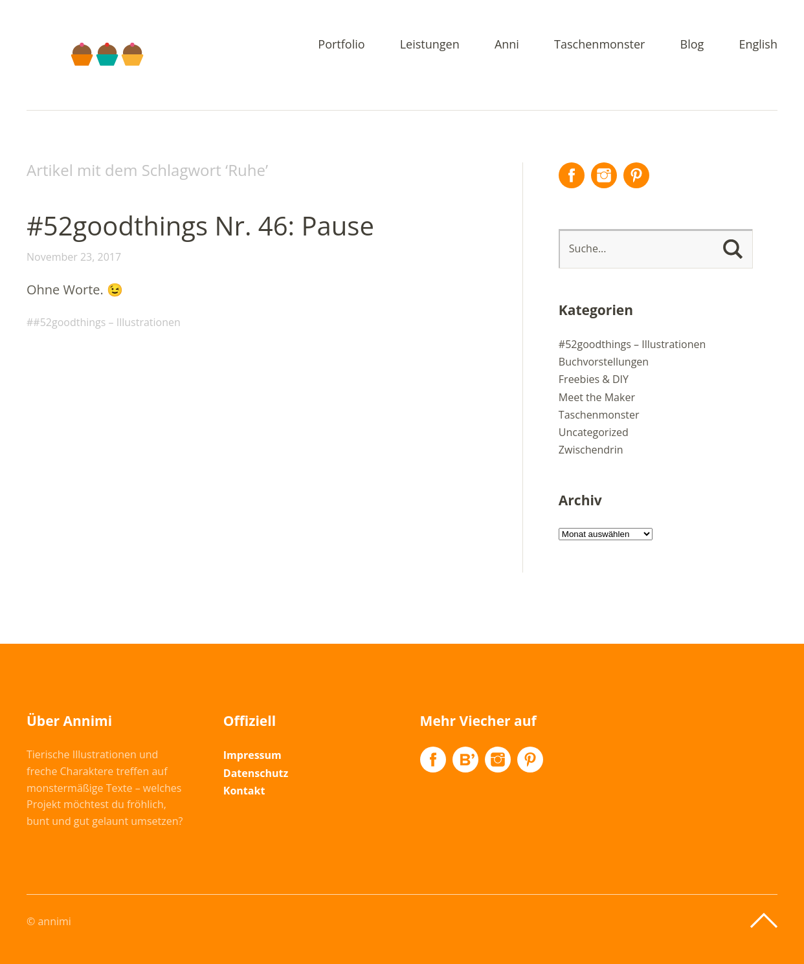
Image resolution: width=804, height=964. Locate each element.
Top (763, 920)
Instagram (604, 175)
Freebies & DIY (594, 379)
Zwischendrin (591, 450)
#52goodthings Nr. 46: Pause (200, 225)
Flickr (465, 759)
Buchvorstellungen (604, 362)
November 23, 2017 (74, 257)
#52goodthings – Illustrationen (106, 322)
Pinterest (636, 175)
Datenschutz (255, 773)
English (758, 45)
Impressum (252, 755)
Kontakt (244, 790)
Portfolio (341, 45)
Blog (692, 45)
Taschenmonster (599, 45)
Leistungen (430, 45)
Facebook (572, 175)
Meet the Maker (597, 397)
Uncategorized (594, 432)
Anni (507, 45)
